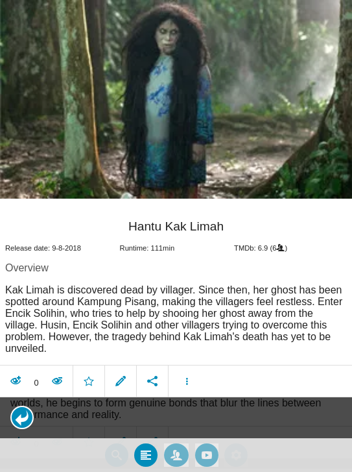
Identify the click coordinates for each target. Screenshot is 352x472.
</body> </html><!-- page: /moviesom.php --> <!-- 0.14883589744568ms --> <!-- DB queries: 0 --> (176, 236)
